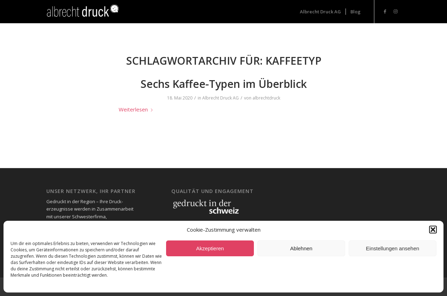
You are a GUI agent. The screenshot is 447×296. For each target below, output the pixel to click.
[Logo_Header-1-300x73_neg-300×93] (83, 11)
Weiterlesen (136, 109)
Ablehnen (301, 248)
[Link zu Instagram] (395, 11)
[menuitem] (320, 11)
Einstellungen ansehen (392, 248)
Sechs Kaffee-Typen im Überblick (223, 84)
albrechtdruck (266, 98)
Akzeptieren (210, 248)
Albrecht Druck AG (220, 98)
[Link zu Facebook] (385, 11)
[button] (432, 229)
